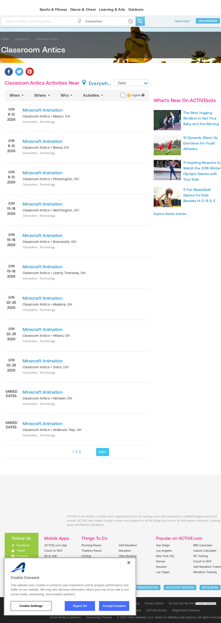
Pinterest (22, 556)
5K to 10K (50, 556)
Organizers (208, 21)
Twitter (21, 550)
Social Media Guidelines (65, 617)
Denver (160, 561)
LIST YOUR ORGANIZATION (138, 587)
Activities (93, 95)
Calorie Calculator (205, 550)
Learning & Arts (112, 9)
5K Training (200, 556)
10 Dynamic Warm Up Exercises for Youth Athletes (200, 143)
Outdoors (136, 9)
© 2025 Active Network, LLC (135, 617)
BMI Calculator (202, 545)
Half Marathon (128, 545)
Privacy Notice (154, 603)
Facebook (23, 545)
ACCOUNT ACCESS (180, 587)
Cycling (86, 556)
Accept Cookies (114, 606)
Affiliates (210, 587)
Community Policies (99, 617)
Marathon (125, 550)
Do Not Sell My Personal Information (192, 603)
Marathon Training (205, 572)
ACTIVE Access (156, 610)
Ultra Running (128, 556)
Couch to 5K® (53, 550)
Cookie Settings (206, 603)
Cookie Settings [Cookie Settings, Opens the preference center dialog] (31, 606)
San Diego (163, 545)
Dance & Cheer (83, 9)
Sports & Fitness (53, 9)
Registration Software (186, 610)
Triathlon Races (92, 550)
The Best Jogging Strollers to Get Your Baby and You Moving (201, 118)
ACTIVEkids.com (32, 521)
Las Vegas (163, 572)
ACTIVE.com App (55, 545)
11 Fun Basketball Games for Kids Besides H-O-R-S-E (199, 195)
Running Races (91, 545)
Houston (161, 566)
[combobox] (131, 82)
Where (42, 95)
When (17, 95)
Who (67, 95)
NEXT (102, 452)
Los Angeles (164, 550)
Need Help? (182, 21)
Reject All (80, 606)
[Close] (129, 563)
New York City (165, 556)
